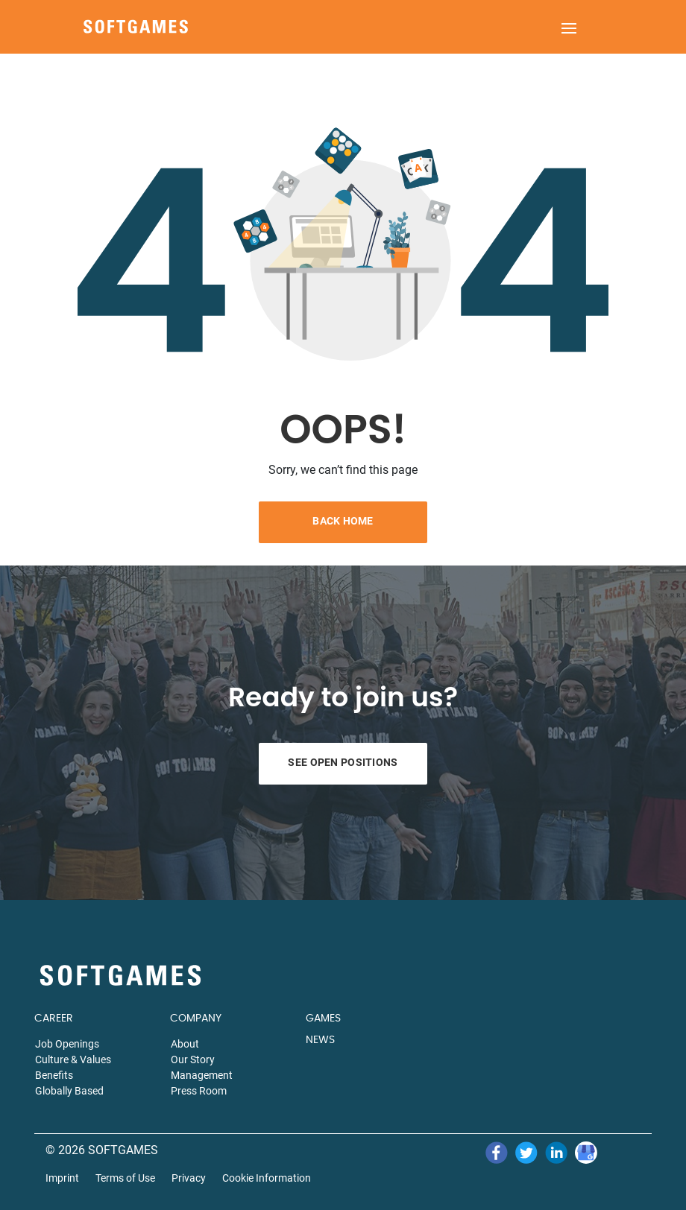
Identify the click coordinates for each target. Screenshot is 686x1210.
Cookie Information (266, 1178)
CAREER (53, 1018)
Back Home (343, 521)
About (185, 1044)
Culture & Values (73, 1059)
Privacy (189, 1178)
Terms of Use (125, 1178)
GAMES (323, 1018)
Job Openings (67, 1044)
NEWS (320, 1040)
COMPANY (195, 1018)
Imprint (62, 1178)
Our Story (193, 1059)
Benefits (54, 1075)
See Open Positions (342, 762)
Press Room (199, 1091)
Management (202, 1075)
